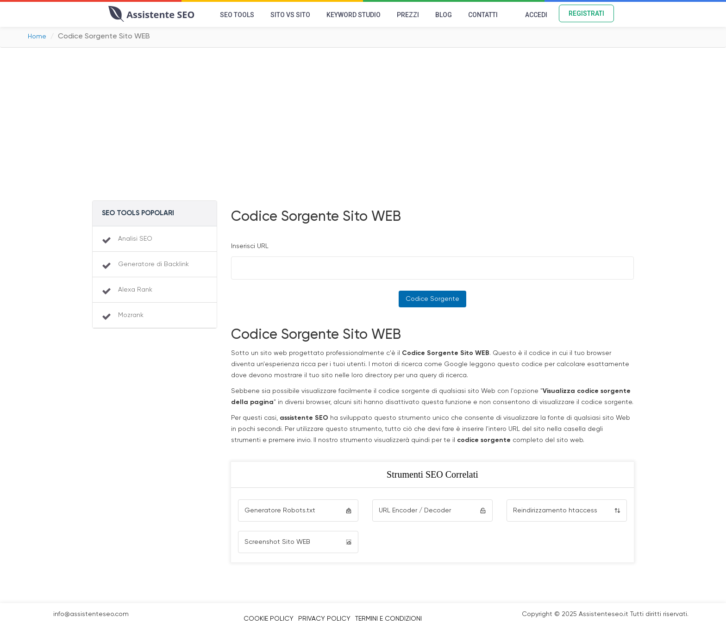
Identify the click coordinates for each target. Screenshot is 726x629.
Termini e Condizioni (388, 619)
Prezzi (408, 15)
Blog (443, 15)
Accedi (536, 15)
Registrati (586, 13)
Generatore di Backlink (153, 264)
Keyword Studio (353, 15)
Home (37, 36)
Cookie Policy (269, 619)
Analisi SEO (135, 239)
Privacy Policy (324, 619)
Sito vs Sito (290, 15)
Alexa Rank (135, 289)
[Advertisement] (363, 126)
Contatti (483, 15)
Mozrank (131, 315)
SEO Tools (237, 15)
